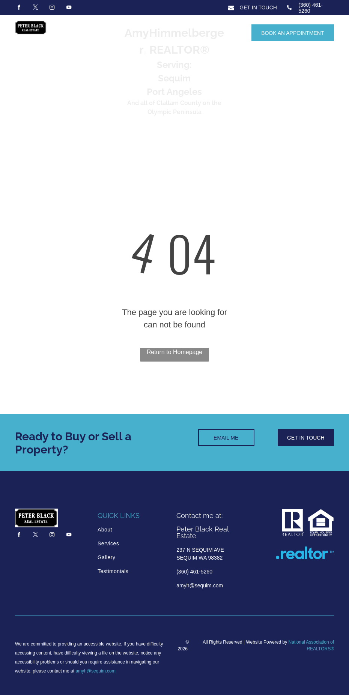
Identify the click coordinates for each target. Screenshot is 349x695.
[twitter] (35, 8)
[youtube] (68, 8)
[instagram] (52, 8)
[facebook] (19, 8)
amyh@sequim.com (95, 671)
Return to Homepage (175, 352)
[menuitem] (129, 530)
